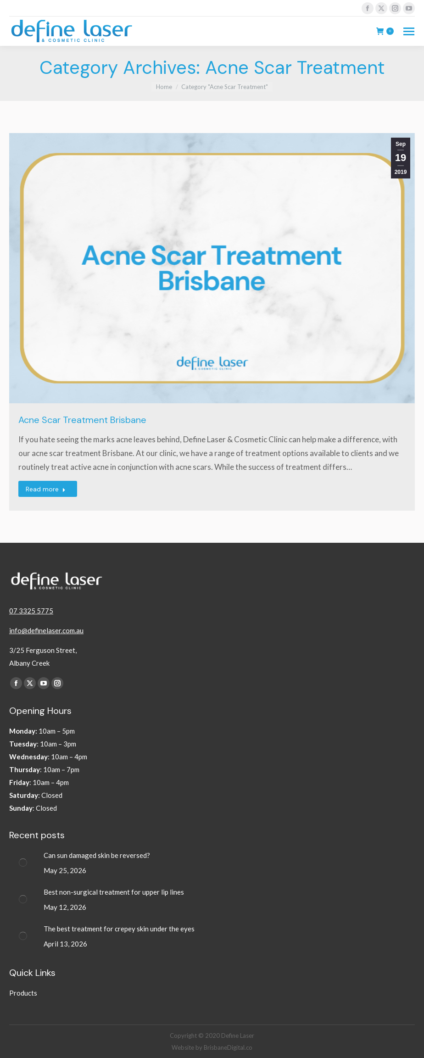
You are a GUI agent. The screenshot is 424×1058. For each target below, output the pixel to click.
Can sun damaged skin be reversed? (97, 855)
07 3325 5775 (31, 611)
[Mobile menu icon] (409, 31)
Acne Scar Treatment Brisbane (82, 420)
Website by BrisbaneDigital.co (212, 1047)
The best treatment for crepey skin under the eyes (120, 928)
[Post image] (23, 862)
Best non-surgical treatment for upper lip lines (114, 892)
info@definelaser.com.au (46, 630)
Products (23, 993)
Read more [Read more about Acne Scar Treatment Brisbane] (46, 489)
